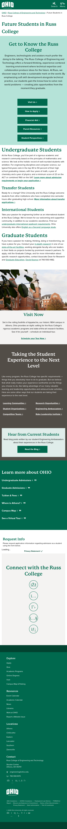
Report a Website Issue (15, 716)
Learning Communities (13, 403)
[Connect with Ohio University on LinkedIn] (15, 812)
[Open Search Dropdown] (54, 5)
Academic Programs (14, 671)
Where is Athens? (13, 503)
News (8, 704)
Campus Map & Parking (15, 684)
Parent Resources (31, 129)
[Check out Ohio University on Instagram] (11, 815)
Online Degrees (12, 675)
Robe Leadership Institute (48, 414)
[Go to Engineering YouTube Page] (33, 618)
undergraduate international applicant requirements (26, 224)
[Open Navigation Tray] (62, 5)
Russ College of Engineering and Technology (26, 12)
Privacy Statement (19, 805)
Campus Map (11, 510)
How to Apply (31, 111)
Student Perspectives (31, 138)
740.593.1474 (15, 776)
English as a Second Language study (39, 227)
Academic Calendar (14, 700)
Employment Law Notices (43, 801)
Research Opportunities (47, 403)
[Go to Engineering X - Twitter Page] (33, 607)
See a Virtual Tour (14, 518)
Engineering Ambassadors (48, 408)
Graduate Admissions (16, 488)
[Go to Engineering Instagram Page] (33, 595)
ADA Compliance (12, 801)
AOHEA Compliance (26, 801)
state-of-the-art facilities (13, 247)
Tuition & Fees (12, 495)
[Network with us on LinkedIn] (16, 780)
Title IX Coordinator (47, 805)
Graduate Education (15, 259)
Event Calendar (12, 695)
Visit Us (31, 102)
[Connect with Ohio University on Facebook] (7, 812)
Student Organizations (14, 408)
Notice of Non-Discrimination (49, 803)
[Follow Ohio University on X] (22, 812)
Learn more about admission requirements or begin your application (31, 179)
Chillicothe (10, 732)
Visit (8, 679)
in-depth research (43, 244)
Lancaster (10, 741)
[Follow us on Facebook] (8, 780)
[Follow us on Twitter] (24, 780)
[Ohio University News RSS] (29, 812)
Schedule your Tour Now (32, 338)
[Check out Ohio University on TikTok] (25, 812)
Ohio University (16, 810)
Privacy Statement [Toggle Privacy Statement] (33, 551)
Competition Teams (12, 414)
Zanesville (10, 749)
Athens (9, 728)
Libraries (9, 708)
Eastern (9, 737)
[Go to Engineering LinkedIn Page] (33, 629)
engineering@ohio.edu (19, 772)
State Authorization (33, 805)
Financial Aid (31, 120)
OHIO (4, 12)
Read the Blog (32, 449)
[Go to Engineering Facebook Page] (33, 584)
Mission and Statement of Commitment (25, 803)
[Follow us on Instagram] (12, 782)
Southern (10, 745)
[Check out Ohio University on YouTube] (18, 814)
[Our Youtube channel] (20, 780)
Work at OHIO (12, 712)
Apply (8, 663)
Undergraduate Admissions (19, 480)
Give (8, 667)
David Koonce (32, 259)
